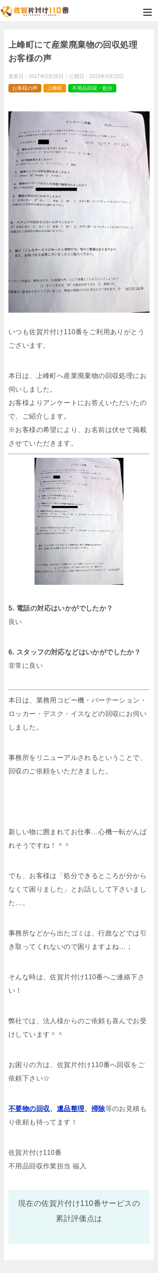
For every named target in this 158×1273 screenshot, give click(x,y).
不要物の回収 (29, 1108)
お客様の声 (24, 88)
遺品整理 (71, 1108)
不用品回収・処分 (92, 88)
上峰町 (54, 88)
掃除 (98, 1108)
